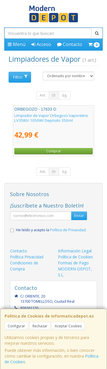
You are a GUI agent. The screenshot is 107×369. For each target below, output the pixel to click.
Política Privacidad (26, 257)
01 (54, 95)
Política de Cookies (75, 257)
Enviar (79, 215)
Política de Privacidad (68, 230)
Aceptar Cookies (68, 326)
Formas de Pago (73, 263)
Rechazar (40, 326)
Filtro (20, 77)
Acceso (41, 44)
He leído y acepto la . (51, 230)
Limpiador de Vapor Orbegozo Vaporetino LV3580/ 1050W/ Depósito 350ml (51, 118)
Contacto (69, 44)
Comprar (53, 151)
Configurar (16, 326)
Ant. (43, 95)
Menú (16, 44)
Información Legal (75, 251)
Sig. (64, 95)
